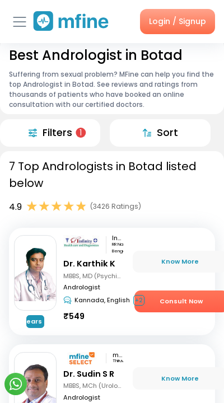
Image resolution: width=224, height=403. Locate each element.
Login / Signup (177, 21)
